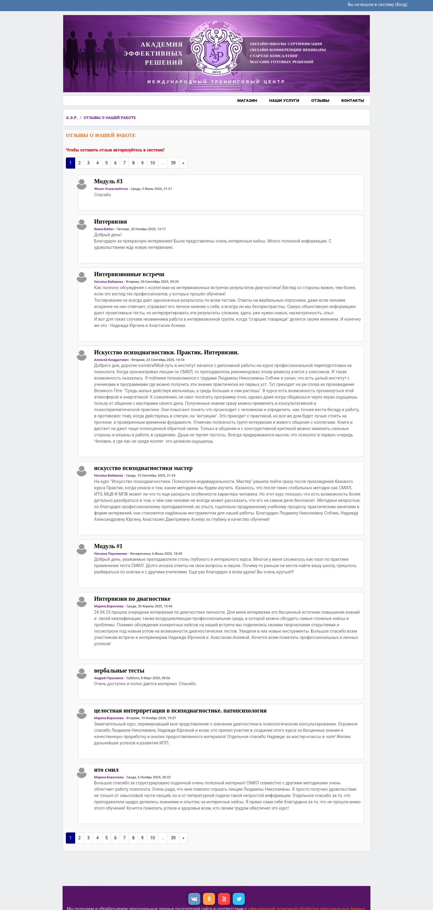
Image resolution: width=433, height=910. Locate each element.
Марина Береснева (109, 606)
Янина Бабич (104, 229)
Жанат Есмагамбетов (111, 189)
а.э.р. (72, 117)
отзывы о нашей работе (110, 117)
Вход (401, 4)
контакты (352, 100)
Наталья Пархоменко (110, 554)
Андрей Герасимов (108, 678)
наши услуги (284, 100)
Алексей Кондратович (111, 360)
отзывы (320, 100)
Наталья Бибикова (108, 282)
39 (173, 162)
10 (152, 162)
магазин (247, 100)
